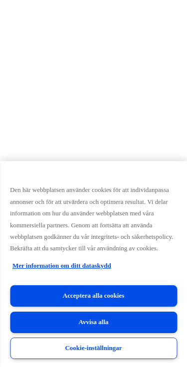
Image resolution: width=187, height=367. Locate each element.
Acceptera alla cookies (93, 295)
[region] (93, 264)
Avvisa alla (93, 322)
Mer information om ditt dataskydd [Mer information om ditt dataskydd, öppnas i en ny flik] (61, 265)
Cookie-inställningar (93, 348)
